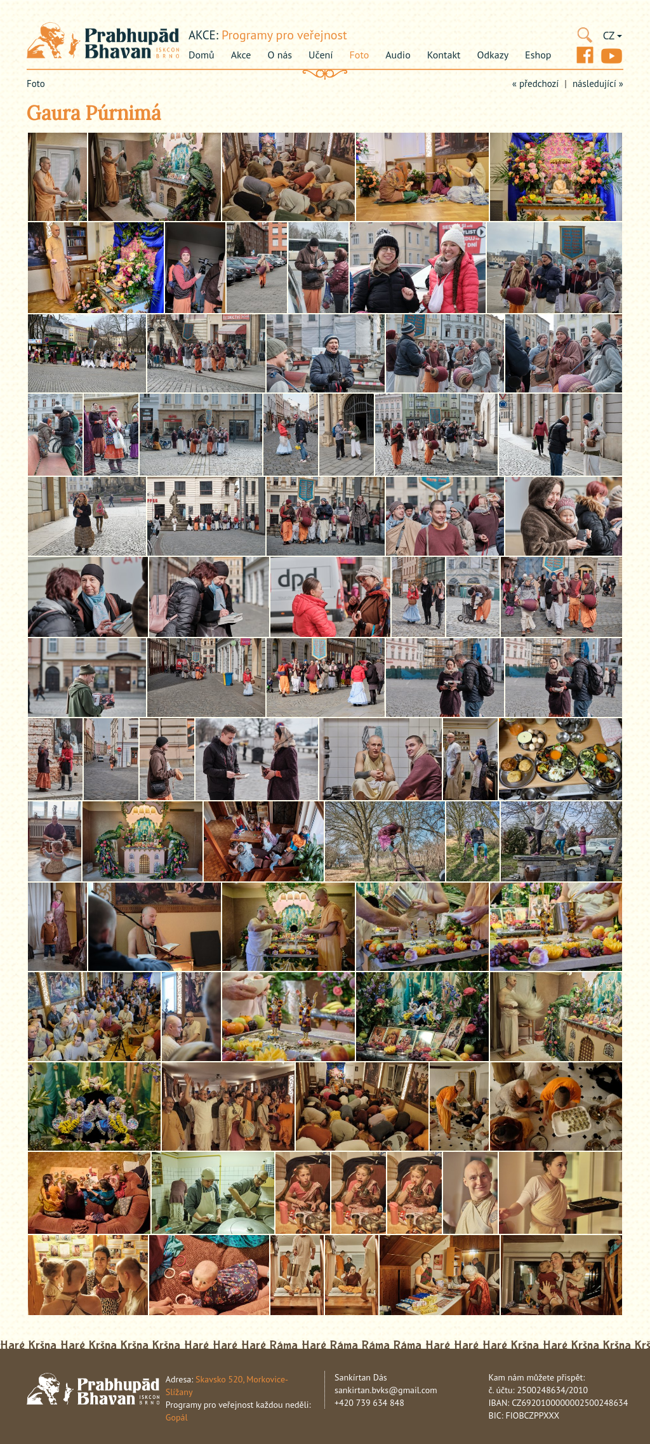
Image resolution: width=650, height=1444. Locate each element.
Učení (320, 54)
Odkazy (493, 54)
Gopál (177, 1417)
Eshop (538, 54)
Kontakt (444, 54)
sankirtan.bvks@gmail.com (386, 1390)
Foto (359, 54)
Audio (397, 54)
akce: (203, 35)
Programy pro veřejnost (284, 35)
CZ (612, 36)
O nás (279, 54)
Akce (241, 54)
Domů (202, 54)
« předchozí (535, 83)
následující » (598, 83)
